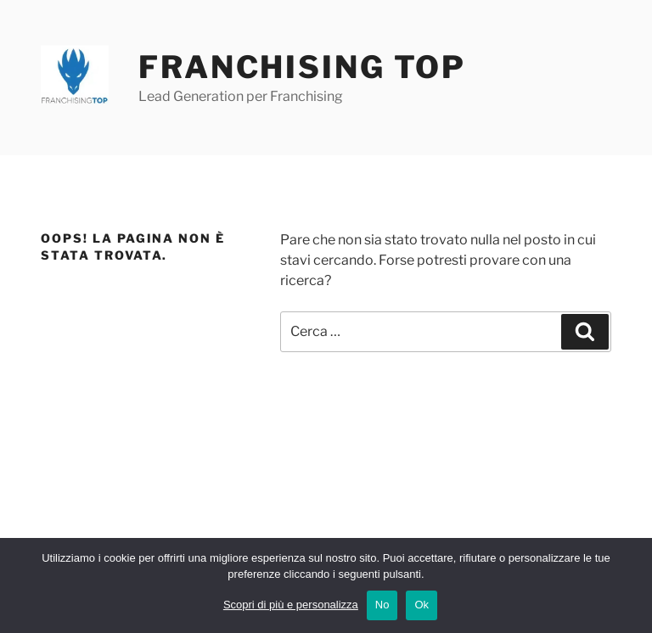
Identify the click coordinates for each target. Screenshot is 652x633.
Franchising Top (302, 67)
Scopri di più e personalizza (290, 604)
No (382, 604)
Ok (421, 604)
